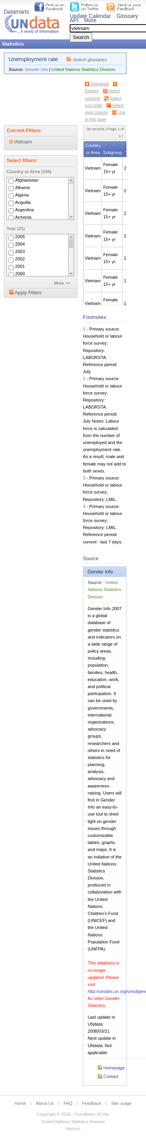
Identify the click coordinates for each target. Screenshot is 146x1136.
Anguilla (23, 202)
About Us (45, 1103)
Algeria (22, 195)
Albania (22, 187)
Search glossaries (90, 59)
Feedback (91, 1103)
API (74, 20)
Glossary (127, 16)
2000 (20, 274)
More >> (62, 283)
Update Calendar (90, 16)
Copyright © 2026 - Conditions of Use (73, 1114)
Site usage (121, 1103)
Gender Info (36, 69)
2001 (20, 266)
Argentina (24, 209)
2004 (20, 244)
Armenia (23, 217)
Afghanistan (27, 180)
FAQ (67, 1103)
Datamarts (16, 12)
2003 (20, 251)
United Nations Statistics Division (83, 69)
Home (20, 1103)
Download (99, 83)
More (90, 20)
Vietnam (20, 142)
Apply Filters (27, 293)
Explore (92, 90)
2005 (20, 237)
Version (73, 1128)
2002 (20, 259)
